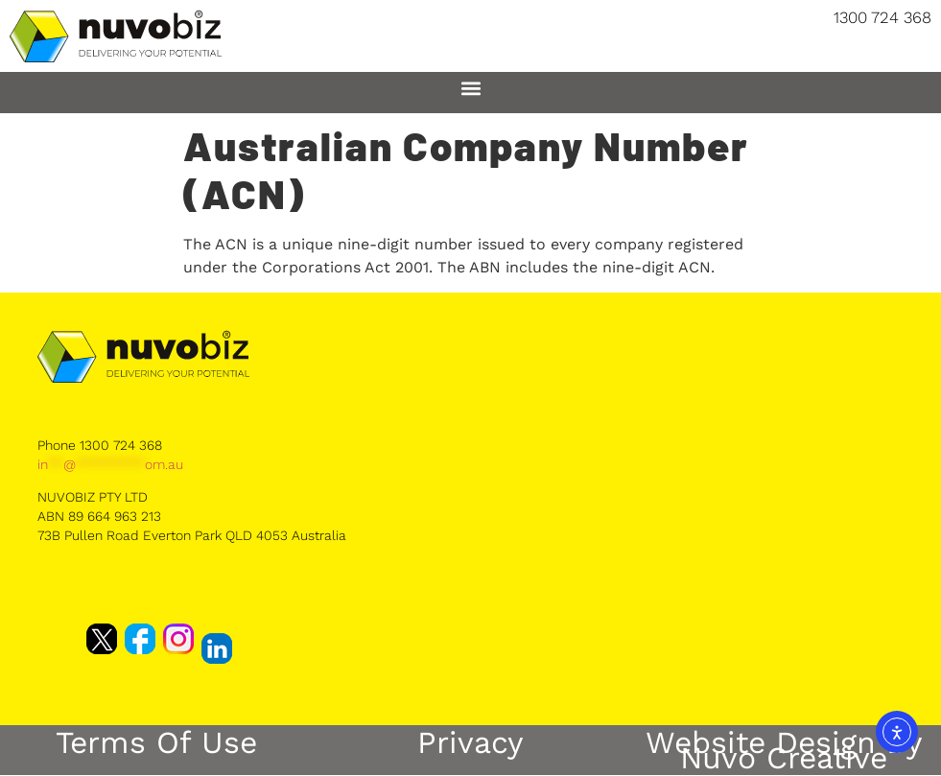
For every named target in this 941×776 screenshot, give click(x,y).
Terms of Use (156, 742)
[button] (470, 88)
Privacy (470, 742)
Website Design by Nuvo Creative (784, 750)
